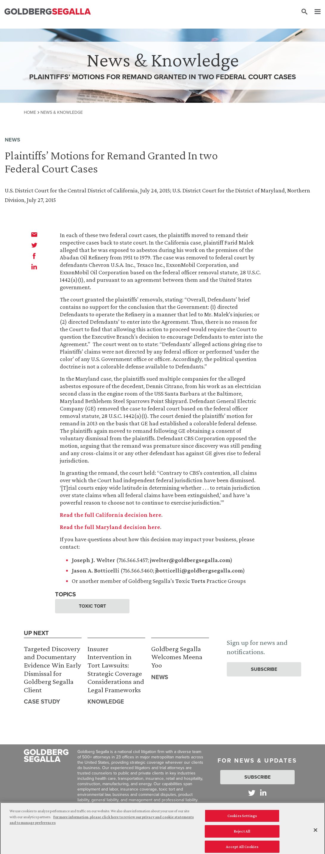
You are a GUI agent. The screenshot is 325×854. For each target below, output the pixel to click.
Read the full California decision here (110, 514)
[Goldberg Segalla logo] (47, 11)
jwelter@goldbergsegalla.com (190, 560)
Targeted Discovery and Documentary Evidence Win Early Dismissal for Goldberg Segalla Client (52, 669)
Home (30, 112)
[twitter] (34, 245)
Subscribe (264, 669)
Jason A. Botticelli (95, 570)
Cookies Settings (242, 818)
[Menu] (315, 12)
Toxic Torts (190, 581)
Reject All (242, 833)
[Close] (315, 832)
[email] (34, 234)
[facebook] (34, 256)
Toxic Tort (92, 606)
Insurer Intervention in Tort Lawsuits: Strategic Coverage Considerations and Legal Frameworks (116, 669)
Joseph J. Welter (93, 560)
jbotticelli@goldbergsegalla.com (199, 570)
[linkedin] (34, 267)
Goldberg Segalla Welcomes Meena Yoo (176, 657)
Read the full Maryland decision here (110, 527)
